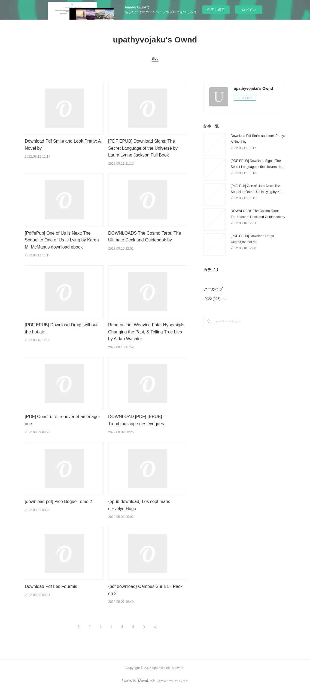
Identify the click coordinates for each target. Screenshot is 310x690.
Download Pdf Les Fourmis (51, 586)
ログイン (249, 10)
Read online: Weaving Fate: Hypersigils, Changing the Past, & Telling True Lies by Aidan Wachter (147, 332)
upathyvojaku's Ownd (155, 39)
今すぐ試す (216, 9)
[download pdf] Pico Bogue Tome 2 (58, 501)
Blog (155, 58)
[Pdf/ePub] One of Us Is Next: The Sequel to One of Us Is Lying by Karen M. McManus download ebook (62, 240)
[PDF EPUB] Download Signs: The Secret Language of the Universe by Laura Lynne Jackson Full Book (143, 148)
